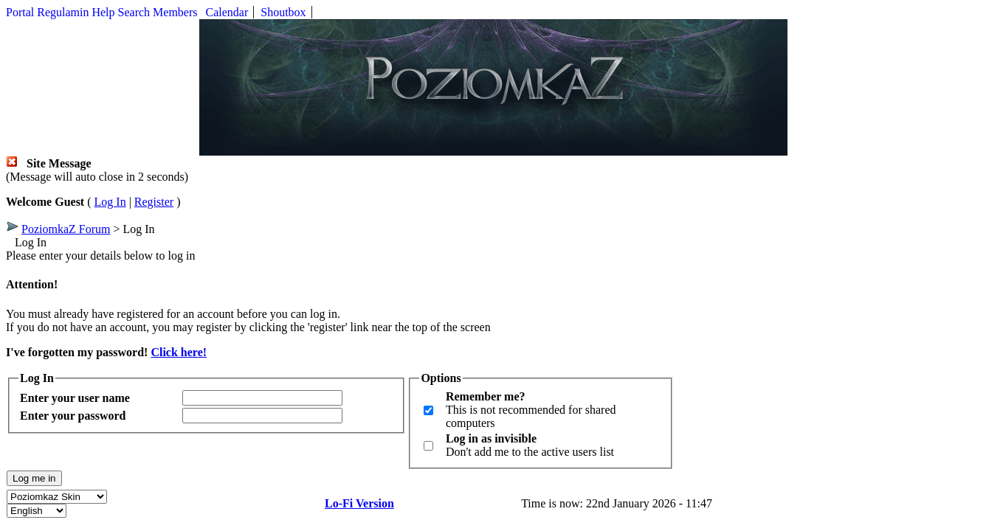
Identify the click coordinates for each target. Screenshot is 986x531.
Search (134, 12)
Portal (20, 12)
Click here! (179, 352)
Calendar (227, 12)
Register (153, 201)
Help (103, 12)
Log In (110, 201)
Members (175, 12)
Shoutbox (283, 12)
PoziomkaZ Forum (65, 229)
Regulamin (63, 12)
